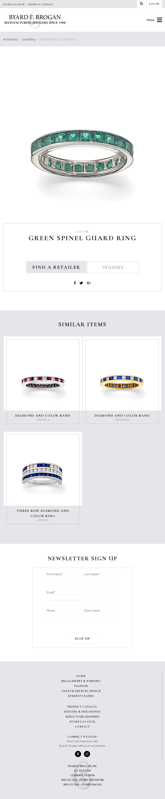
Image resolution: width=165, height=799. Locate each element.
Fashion (81, 686)
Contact (82, 726)
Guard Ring (30, 39)
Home (81, 676)
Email (51, 592)
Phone (51, 610)
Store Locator (14, 4)
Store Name (92, 610)
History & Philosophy (82, 711)
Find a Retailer (56, 267)
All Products (12, 39)
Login (154, 4)
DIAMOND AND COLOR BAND (43, 415)
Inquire (113, 267)
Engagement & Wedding (81, 681)
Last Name (92, 574)
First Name (55, 574)
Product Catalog (40, 4)
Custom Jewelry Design (81, 691)
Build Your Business (82, 716)
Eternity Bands (81, 696)
